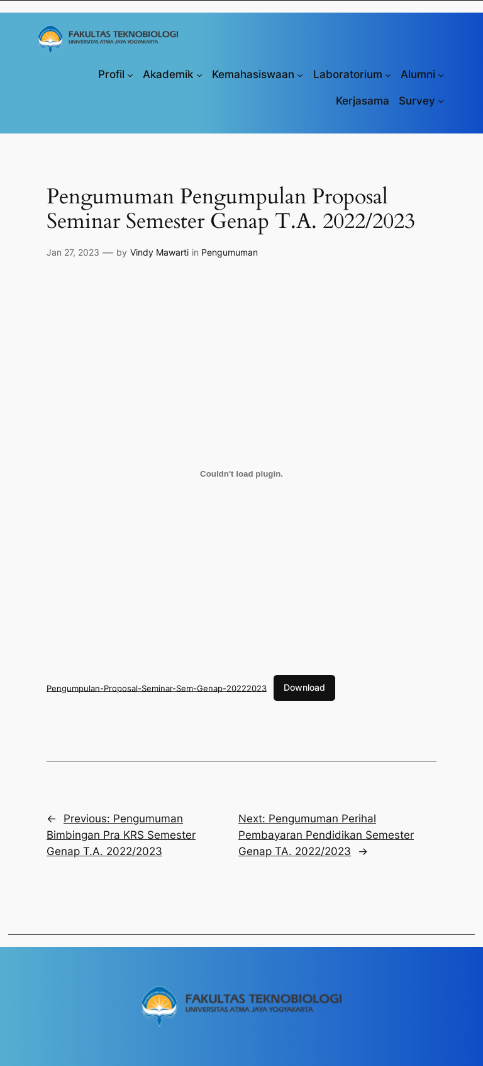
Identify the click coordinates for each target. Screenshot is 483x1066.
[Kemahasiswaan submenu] (300, 74)
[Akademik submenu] (199, 74)
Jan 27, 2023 (73, 252)
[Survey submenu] (441, 101)
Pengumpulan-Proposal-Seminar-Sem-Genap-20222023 (157, 688)
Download (304, 687)
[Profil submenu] (130, 74)
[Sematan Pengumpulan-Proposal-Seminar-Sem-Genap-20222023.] (241, 473)
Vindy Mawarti (159, 252)
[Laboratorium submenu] (388, 74)
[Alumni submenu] (441, 74)
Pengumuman (229, 252)
